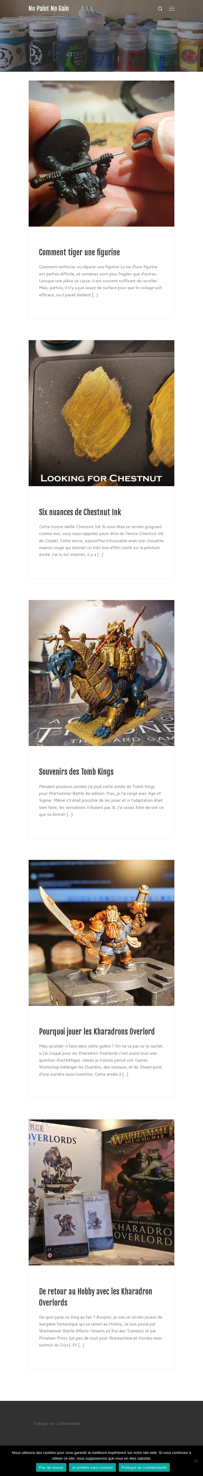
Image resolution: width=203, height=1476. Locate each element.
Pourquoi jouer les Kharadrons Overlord (97, 1031)
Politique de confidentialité (144, 1467)
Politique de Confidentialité (56, 1423)
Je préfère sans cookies (92, 1467)
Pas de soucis (51, 1467)
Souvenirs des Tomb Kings (76, 771)
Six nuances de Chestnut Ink (80, 512)
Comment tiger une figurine (79, 252)
